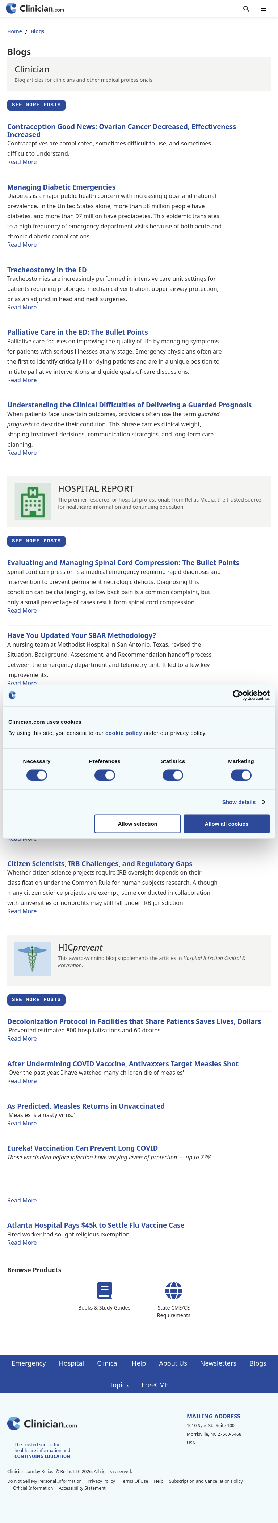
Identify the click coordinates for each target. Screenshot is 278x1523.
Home (14, 31)
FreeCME (155, 1384)
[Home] (35, 9)
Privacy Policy (101, 1481)
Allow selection (137, 824)
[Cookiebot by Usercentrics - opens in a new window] (238, 695)
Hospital (71, 1363)
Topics (119, 1384)
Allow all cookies (226, 824)
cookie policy (123, 733)
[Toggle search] (246, 8)
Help (139, 1363)
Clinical (108, 1363)
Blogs (257, 1363)
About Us (173, 1363)
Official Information (33, 1488)
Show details (239, 802)
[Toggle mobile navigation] (263, 8)
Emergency (29, 1363)
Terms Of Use (134, 1481)
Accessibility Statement (82, 1488)
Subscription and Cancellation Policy (206, 1481)
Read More (22, 161)
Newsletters (218, 1363)
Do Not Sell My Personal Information (44, 1481)
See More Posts (39, 106)
